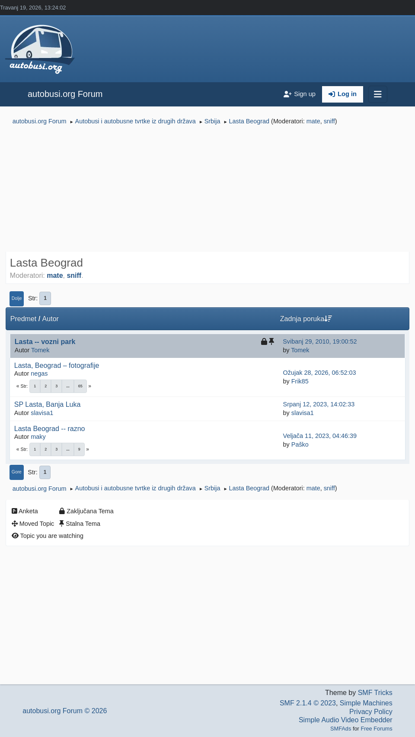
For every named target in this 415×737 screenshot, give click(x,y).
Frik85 (300, 381)
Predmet (23, 318)
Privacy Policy (371, 711)
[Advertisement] (207, 189)
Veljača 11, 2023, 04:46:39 (320, 435)
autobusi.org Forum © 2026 (64, 710)
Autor (50, 318)
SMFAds (340, 728)
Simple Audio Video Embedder (346, 720)
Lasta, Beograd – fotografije (56, 365)
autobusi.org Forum (65, 94)
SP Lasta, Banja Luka (47, 404)
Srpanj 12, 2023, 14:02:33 (319, 404)
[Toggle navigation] (377, 94)
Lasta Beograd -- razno (49, 428)
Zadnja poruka (306, 318)
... (68, 386)
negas (39, 373)
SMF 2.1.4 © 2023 (308, 703)
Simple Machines (366, 703)
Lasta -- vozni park (45, 341)
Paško (300, 444)
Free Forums (376, 728)
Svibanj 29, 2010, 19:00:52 (320, 341)
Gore (17, 472)
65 (80, 386)
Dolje (17, 298)
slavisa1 (42, 412)
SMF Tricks (375, 692)
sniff (329, 121)
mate (313, 121)
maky (38, 436)
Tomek (40, 350)
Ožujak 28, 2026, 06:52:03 (319, 372)
